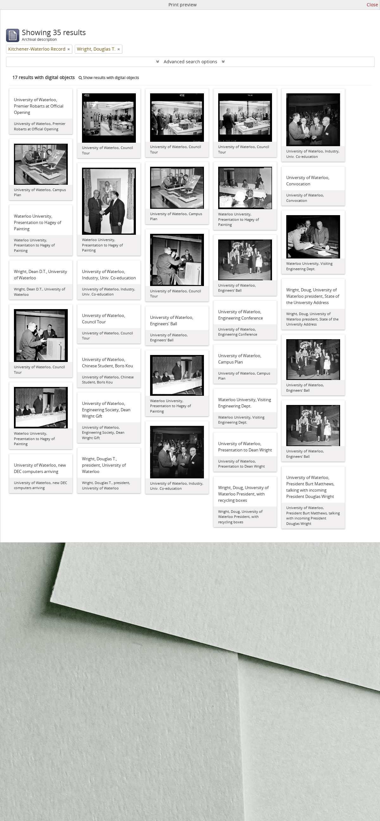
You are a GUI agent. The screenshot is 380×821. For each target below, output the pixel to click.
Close (372, 5)
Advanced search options (190, 62)
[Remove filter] (68, 49)
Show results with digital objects (109, 77)
